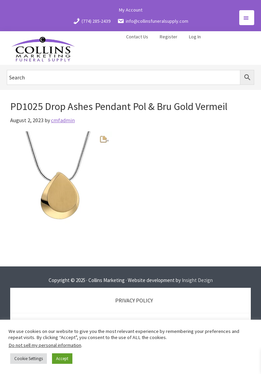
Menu (246, 17)
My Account (130, 10)
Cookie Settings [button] (28, 358)
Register (168, 37)
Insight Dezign (197, 280)
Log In (195, 37)
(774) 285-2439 (91, 21)
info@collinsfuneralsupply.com (152, 21)
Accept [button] (62, 358)
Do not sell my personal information (44, 345)
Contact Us (137, 37)
